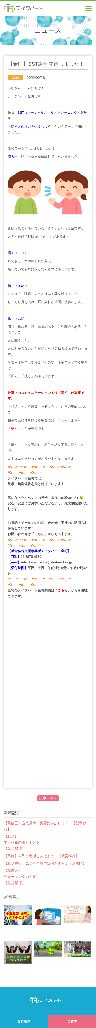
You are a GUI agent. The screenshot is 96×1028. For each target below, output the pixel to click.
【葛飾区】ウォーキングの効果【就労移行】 (20, 876)
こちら (39, 534)
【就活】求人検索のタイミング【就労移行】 (22, 842)
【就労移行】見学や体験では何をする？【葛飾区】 (45, 863)
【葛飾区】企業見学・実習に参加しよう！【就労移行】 (45, 826)
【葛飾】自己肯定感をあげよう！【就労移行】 (41, 856)
